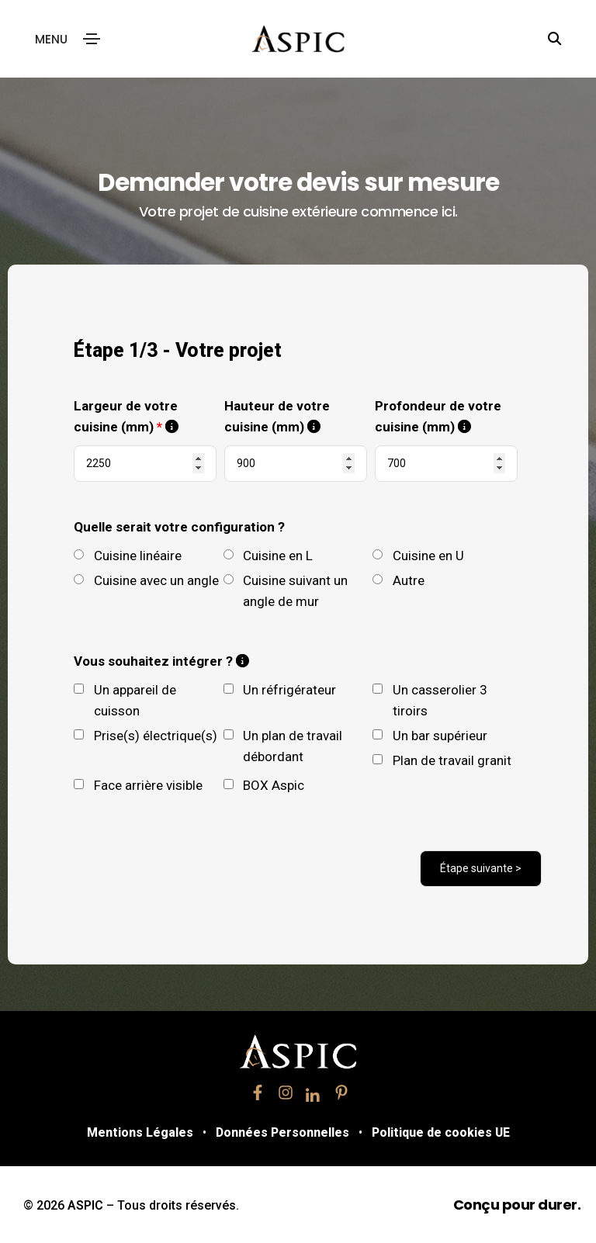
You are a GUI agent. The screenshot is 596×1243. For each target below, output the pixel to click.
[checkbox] (79, 688)
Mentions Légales (130, 1131)
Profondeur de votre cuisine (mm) (446, 416)
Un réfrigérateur (289, 688)
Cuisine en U (428, 554)
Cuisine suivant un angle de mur (295, 589)
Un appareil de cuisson (135, 698)
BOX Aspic (273, 783)
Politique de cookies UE (448, 1131)
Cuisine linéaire (138, 554)
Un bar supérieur (440, 734)
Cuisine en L (278, 554)
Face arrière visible (148, 783)
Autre (408, 579)
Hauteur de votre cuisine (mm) (295, 416)
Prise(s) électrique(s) (155, 734)
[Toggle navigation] (91, 38)
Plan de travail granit (452, 759)
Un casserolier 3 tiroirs (440, 698)
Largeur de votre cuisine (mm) (145, 416)
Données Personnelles (281, 1131)
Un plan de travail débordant (292, 744)
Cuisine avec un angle (156, 579)
